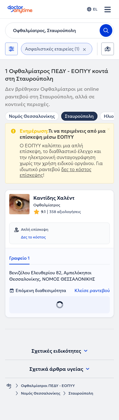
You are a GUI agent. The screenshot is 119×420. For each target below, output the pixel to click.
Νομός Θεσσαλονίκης (32, 116)
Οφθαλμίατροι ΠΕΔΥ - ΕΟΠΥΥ (48, 385)
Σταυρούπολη (79, 116)
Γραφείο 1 (19, 258)
